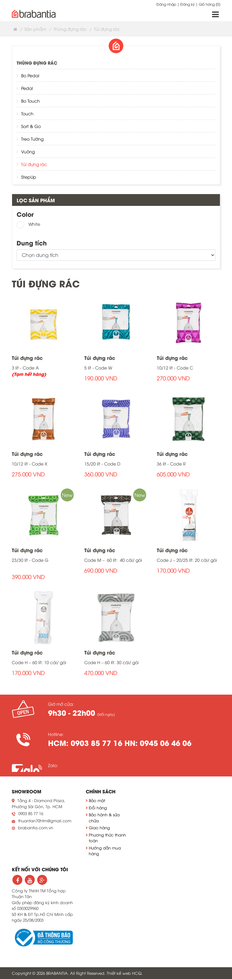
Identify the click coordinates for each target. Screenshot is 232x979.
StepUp (28, 177)
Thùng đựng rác (70, 29)
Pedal (27, 88)
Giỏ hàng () (209, 4)
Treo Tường (32, 139)
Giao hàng (99, 827)
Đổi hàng (98, 807)
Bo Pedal (30, 75)
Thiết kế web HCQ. (125, 973)
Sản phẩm (35, 29)
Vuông (28, 151)
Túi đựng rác (34, 164)
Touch (27, 113)
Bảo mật (97, 800)
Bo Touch (30, 101)
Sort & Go (31, 126)
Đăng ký (187, 4)
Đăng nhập (166, 4)
